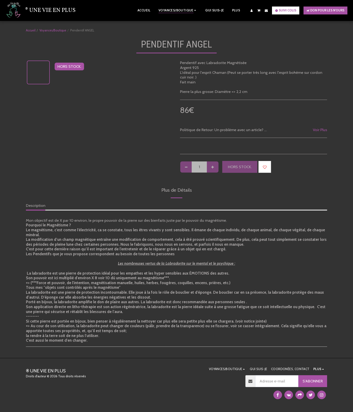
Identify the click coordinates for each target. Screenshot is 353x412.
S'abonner (313, 381)
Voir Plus (320, 129)
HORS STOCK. (240, 166)
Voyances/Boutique (52, 30)
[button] (258, 10)
